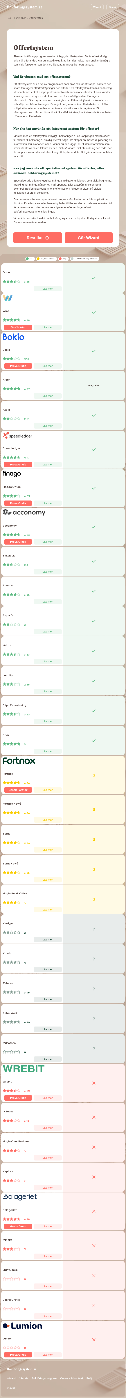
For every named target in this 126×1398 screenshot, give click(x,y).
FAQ (89, 1378)
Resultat (38, 237)
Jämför (113, 7)
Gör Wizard (88, 237)
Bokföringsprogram (44, 1378)
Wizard (97, 7)
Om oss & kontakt (71, 1378)
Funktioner (20, 17)
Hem (9, 17)
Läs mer (47, 288)
